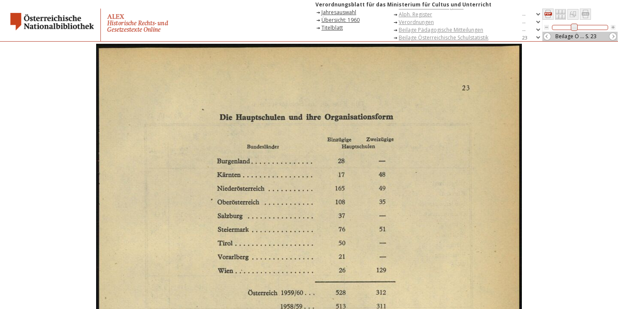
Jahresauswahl (338, 12)
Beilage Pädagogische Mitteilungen (441, 29)
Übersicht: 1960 (340, 20)
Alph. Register (415, 14)
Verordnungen (416, 22)
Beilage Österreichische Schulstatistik (443, 37)
